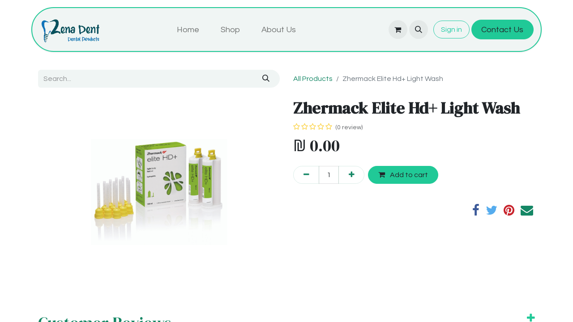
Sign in (451, 29)
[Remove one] (306, 175)
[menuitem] (188, 29)
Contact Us (502, 29)
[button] (418, 29)
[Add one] (351, 175)
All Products (313, 78)
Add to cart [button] (403, 174)
